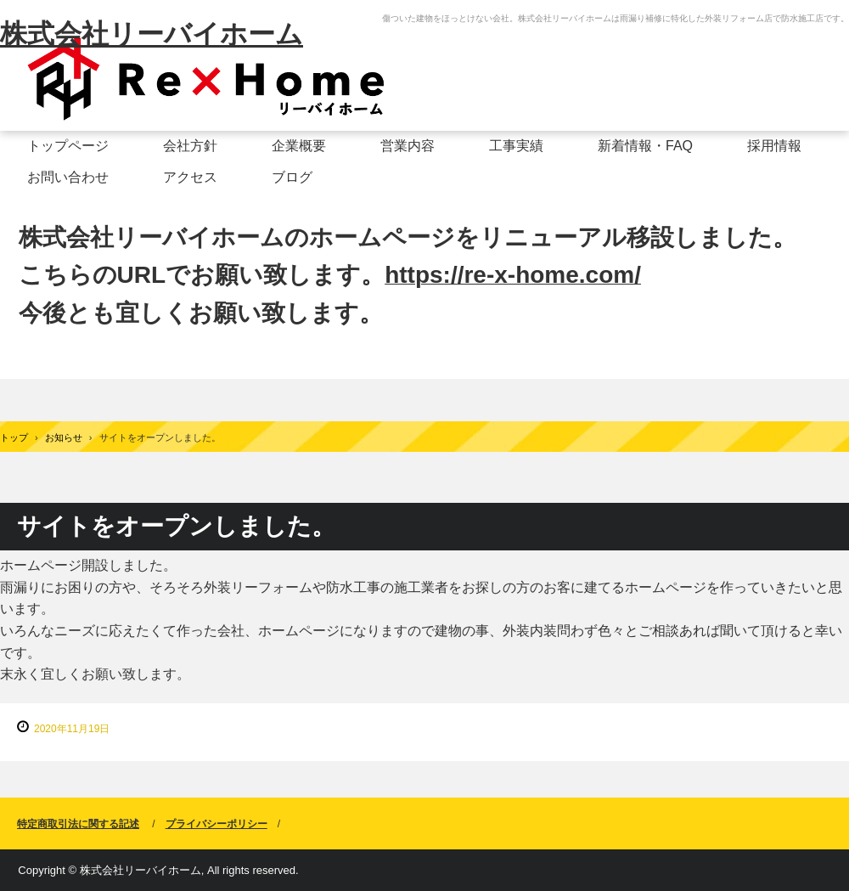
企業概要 (299, 145)
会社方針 (190, 145)
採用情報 (774, 145)
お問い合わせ (68, 177)
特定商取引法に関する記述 (78, 824)
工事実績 (516, 145)
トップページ (68, 145)
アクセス (190, 177)
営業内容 (407, 145)
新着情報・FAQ (645, 145)
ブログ (292, 177)
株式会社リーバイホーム (151, 34)
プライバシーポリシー (216, 824)
